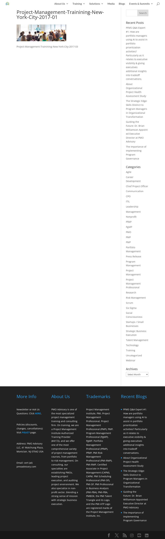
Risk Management (136, 297)
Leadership (132, 206)
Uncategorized (134, 355)
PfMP (129, 221)
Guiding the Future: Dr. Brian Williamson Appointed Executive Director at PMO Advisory (135, 499)
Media (111, 3)
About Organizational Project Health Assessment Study (135, 461)
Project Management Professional (133, 283)
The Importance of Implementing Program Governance (135, 516)
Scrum (129, 302)
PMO (128, 232)
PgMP (129, 227)
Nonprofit (131, 216)
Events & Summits (139, 3)
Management (133, 211)
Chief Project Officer (137, 186)
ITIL (128, 201)
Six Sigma (131, 307)
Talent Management (137, 340)
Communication (134, 191)
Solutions (94, 3)
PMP (128, 237)
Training (77, 3)
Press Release (133, 256)
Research (131, 292)
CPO (128, 196)
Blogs (122, 3)
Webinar (130, 360)
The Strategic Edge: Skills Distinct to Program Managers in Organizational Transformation (136, 108)
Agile (128, 172)
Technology (132, 345)
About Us (59, 3)
